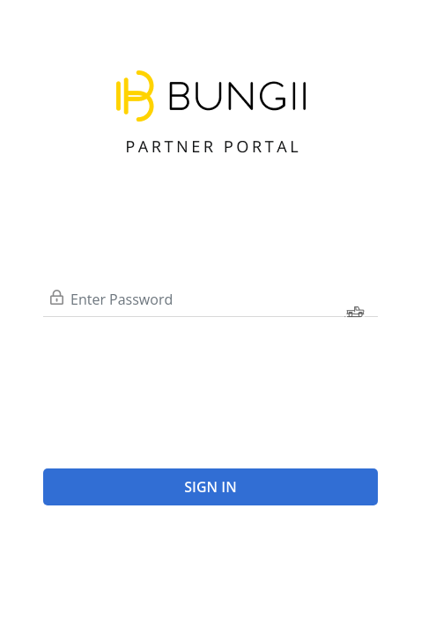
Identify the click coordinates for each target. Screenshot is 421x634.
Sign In (210, 487)
